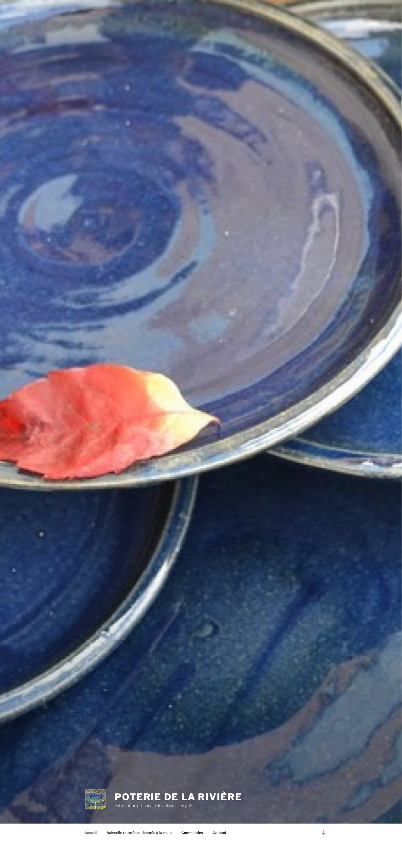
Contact (219, 833)
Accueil (91, 833)
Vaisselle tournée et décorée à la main (139, 833)
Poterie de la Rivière (178, 797)
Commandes (192, 833)
